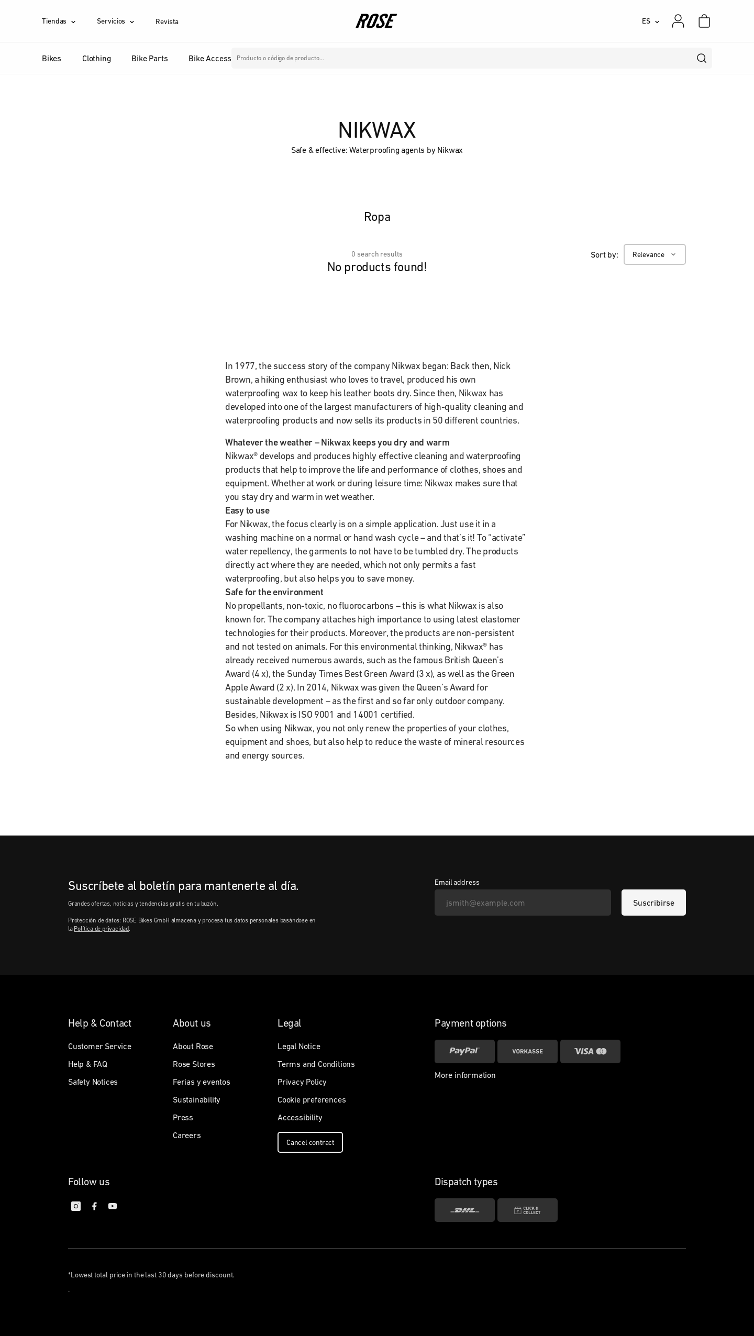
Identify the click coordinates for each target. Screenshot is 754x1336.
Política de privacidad (101, 928)
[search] (702, 58)
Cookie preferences (312, 1099)
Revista (167, 21)
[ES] (650, 21)
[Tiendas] (69, 21)
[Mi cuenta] (678, 21)
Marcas (330, 58)
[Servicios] (126, 21)
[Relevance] (655, 254)
